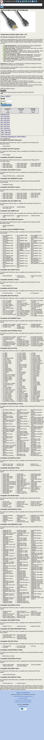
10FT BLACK (6, 130)
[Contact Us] (32, 1)
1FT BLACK (5, 117)
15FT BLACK (6, 132)
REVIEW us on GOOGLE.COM (23, 692)
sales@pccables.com (23, 706)
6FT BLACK (5, 120)
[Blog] (17, 1)
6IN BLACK (5, 115)
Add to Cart (6, 105)
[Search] (21, 4)
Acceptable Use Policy (18, 701)
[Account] (35, 1)
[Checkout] (25, 1)
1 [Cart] (21, 1)
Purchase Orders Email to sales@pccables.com (23, 696)
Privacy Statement (28, 701)
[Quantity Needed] (9, 101)
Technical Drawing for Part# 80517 (13, 137)
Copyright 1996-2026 (23, 698)
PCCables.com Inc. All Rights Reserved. (23, 700)
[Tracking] (29, 1)
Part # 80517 (6, 96)
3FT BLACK (5, 118)
